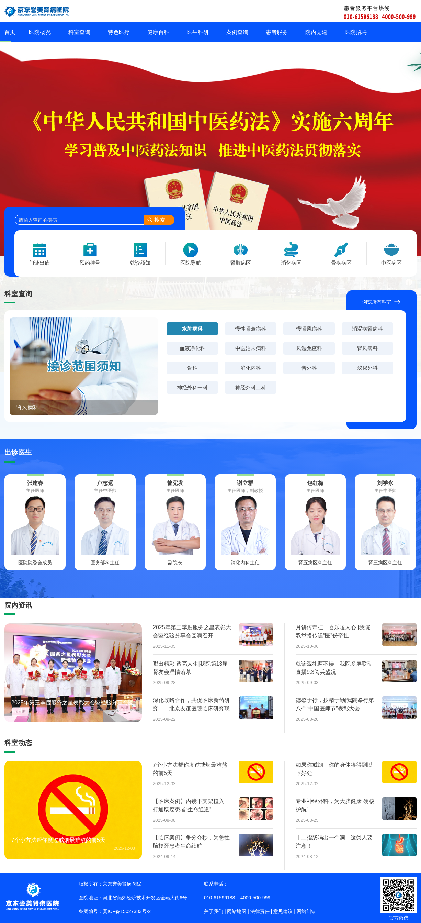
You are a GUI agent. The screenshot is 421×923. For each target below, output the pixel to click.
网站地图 (236, 911)
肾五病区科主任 (315, 562)
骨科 (192, 368)
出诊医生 (18, 452)
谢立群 (245, 483)
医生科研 (198, 32)
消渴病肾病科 (367, 329)
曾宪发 (175, 483)
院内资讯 (18, 605)
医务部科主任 (105, 562)
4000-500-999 (255, 897)
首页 (9, 32)
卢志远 (105, 483)
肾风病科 (27, 407)
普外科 (309, 368)
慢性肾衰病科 (250, 329)
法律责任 (260, 911)
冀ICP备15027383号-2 (127, 911)
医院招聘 (356, 32)
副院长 (175, 562)
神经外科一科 (192, 387)
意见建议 (283, 911)
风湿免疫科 (309, 348)
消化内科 (250, 368)
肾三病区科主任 (385, 562)
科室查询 (79, 32)
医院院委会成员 (35, 562)
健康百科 (158, 32)
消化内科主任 (245, 562)
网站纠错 (306, 911)
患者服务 (277, 32)
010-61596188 (219, 897)
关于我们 (213, 911)
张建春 (35, 483)
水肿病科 (192, 329)
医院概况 (40, 32)
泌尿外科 (367, 368)
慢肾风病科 (309, 329)
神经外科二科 (250, 387)
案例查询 (237, 32)
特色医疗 (119, 32)
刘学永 (385, 483)
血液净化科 (192, 348)
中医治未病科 (250, 348)
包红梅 (315, 483)
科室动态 (18, 742)
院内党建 (316, 32)
